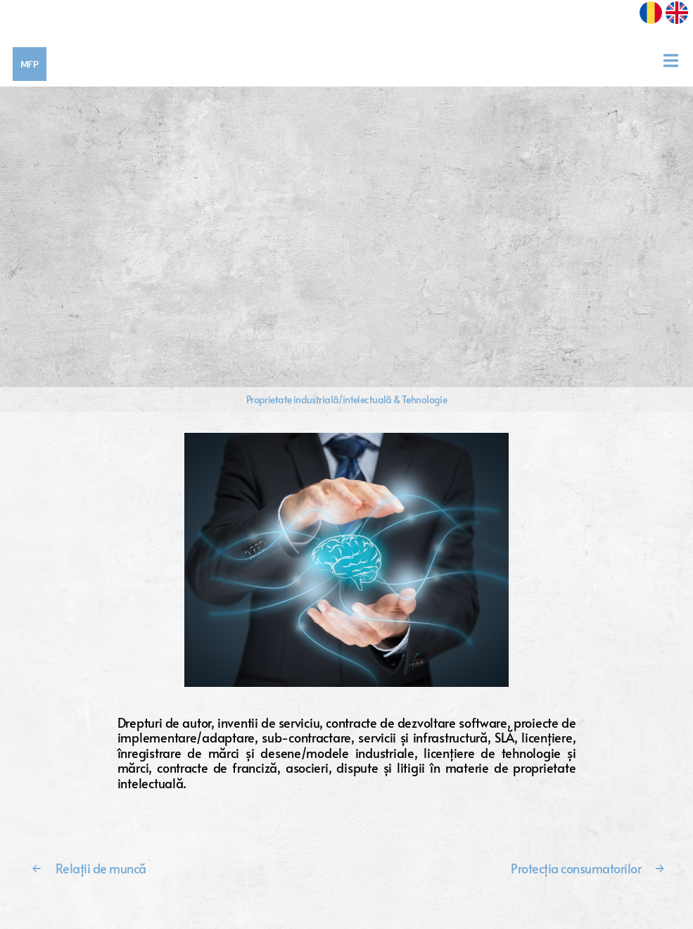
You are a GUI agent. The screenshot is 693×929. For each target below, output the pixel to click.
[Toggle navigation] (675, 60)
